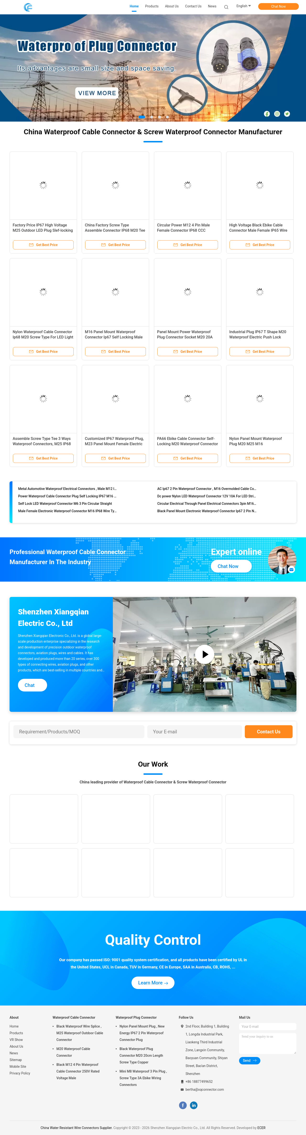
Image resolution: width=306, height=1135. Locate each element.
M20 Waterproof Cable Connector (73, 1052)
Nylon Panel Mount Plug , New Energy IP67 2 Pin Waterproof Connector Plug (142, 1033)
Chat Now (278, 6)
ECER (261, 1128)
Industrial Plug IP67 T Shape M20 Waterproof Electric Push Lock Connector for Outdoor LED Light (257, 337)
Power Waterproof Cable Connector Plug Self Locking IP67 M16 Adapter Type (68, 500)
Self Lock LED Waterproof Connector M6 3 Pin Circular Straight (65, 507)
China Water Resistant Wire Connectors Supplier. (77, 1128)
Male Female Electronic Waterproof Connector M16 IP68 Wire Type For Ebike (68, 515)
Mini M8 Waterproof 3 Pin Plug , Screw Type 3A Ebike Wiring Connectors (143, 1078)
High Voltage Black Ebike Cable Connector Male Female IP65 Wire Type (258, 230)
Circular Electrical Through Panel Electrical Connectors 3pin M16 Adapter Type (207, 507)
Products (16, 1033)
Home (14, 1026)
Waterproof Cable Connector (74, 1017)
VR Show (16, 1040)
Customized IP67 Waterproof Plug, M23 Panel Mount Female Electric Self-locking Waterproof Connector (114, 443)
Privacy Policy (20, 1073)
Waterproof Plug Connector (136, 1017)
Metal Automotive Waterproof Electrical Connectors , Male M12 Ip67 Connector (68, 492)
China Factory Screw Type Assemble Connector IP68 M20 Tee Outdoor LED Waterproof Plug (115, 230)
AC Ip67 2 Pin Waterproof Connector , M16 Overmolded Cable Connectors (207, 492)
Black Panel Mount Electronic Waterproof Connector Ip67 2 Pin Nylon (207, 515)
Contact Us (269, 732)
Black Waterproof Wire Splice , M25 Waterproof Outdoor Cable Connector (79, 1033)
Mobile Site (18, 1066)
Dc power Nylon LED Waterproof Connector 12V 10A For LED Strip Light (207, 500)
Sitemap (16, 1060)
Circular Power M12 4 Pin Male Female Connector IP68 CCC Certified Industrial (183, 230)
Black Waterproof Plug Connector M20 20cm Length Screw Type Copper (141, 1055)
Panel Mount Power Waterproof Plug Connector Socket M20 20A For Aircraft (185, 337)
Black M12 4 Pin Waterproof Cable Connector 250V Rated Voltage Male (77, 1071)
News (14, 1053)
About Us (16, 1046)
